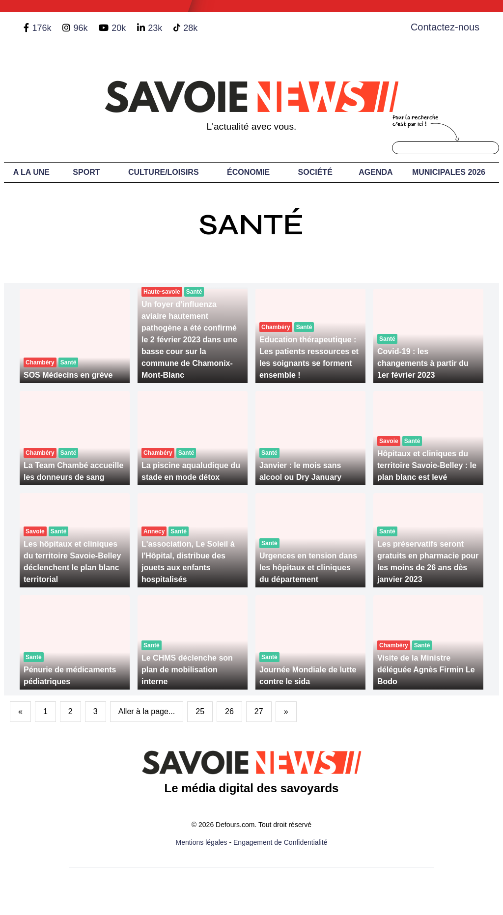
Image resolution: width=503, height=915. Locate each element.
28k (190, 28)
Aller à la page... (146, 711)
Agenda (375, 172)
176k (41, 28)
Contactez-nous (445, 27)
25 (200, 711)
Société (315, 172)
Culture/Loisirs (163, 172)
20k (119, 28)
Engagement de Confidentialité (280, 842)
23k (155, 28)
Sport (86, 172)
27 (258, 711)
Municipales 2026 (448, 172)
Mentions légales (201, 842)
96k (80, 28)
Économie (248, 172)
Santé (251, 225)
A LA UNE (31, 172)
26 (229, 711)
